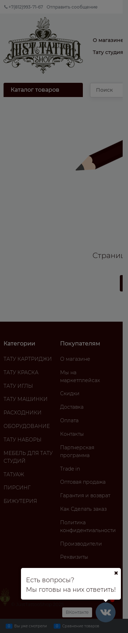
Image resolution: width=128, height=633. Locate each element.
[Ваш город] (115, 572)
